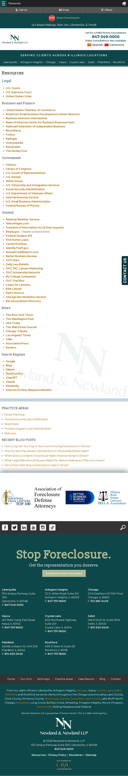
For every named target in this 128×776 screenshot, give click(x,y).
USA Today (13, 323)
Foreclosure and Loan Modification (26, 419)
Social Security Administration (25, 189)
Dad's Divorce (15, 293)
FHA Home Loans (17, 240)
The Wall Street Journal (21, 327)
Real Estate (11, 424)
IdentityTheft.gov (17, 248)
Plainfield (11, 694)
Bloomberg (13, 130)
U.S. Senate (13, 177)
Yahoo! (10, 369)
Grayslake (77, 698)
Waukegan (52, 698)
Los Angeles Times (18, 335)
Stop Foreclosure (64, 17)
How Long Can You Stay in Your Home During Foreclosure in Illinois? (47, 446)
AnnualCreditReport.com (22, 252)
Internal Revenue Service (22, 197)
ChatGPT (11, 377)
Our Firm (26, 679)
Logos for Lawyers (18, 284)
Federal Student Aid (19, 235)
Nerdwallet (13, 147)
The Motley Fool (16, 151)
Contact (116, 679)
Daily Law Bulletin (17, 264)
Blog (102, 679)
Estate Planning (14, 414)
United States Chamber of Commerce (30, 110)
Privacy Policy (57, 755)
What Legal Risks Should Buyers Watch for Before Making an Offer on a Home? (54, 460)
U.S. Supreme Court (19, 92)
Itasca (6, 616)
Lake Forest (92, 698)
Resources (39, 755)
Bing (9, 365)
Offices (106, 10)
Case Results (86, 679)
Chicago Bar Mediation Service (26, 297)
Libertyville (9, 589)
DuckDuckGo (14, 373)
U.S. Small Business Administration (28, 201)
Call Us (21, 10)
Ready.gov (12, 231)
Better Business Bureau (21, 256)
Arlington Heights (56, 589)
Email (64, 10)
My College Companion (21, 276)
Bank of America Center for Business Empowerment (40, 122)
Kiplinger (11, 138)
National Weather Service (22, 219)
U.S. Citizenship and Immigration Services (33, 185)
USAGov (11, 164)
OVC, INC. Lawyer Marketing (24, 268)
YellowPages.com (17, 223)
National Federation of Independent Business (35, 126)
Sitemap (90, 755)
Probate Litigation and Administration (27, 428)
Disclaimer (76, 755)
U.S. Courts (13, 88)
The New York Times (19, 315)
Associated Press (17, 343)
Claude (10, 381)
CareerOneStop (16, 244)
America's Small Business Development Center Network (43, 114)
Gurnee (65, 698)
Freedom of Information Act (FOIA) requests (35, 227)
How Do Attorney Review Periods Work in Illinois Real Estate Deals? (46, 451)
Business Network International (26, 118)
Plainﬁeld (8, 642)
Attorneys (43, 679)
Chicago (93, 589)
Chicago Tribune (16, 331)
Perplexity (12, 386)
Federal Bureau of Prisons (23, 205)
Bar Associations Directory (23, 301)
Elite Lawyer (14, 289)
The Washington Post (20, 319)
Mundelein (22, 702)
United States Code (19, 96)
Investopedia (14, 142)
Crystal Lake (53, 616)
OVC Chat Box (15, 280)
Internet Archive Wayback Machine (29, 390)
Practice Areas (64, 679)
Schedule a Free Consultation (64, 573)
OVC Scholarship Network (23, 272)
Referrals (10, 433)
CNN (9, 339)
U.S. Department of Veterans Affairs (29, 193)
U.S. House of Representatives (26, 173)
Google (10, 361)
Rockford (51, 642)
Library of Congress (19, 169)
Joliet (91, 616)
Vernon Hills (44, 706)
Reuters (11, 347)
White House (14, 181)
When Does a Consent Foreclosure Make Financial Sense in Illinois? (46, 455)
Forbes (10, 134)
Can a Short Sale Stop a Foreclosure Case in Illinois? (36, 465)
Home (11, 679)
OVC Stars (12, 260)
